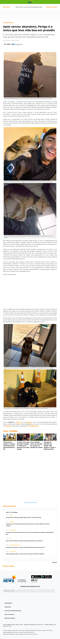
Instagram (29, 422)
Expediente (8, 603)
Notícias (54, 562)
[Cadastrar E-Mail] (29, 590)
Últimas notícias (51, 7)
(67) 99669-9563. (33, 426)
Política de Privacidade (13, 610)
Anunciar (8, 607)
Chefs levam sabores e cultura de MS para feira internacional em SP (25, 547)
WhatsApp (8, 426)
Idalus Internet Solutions (31, 634)
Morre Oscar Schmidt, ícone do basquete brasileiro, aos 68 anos (24, 540)
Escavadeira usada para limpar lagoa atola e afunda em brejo (23, 517)
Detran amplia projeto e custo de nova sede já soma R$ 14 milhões (25, 553)
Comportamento (8, 22)
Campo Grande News (30, 502)
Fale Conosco (9, 614)
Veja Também (10, 431)
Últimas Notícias (9, 506)
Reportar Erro (10, 618)
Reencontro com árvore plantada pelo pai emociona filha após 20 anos (38, 7)
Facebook (19, 422)
